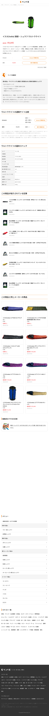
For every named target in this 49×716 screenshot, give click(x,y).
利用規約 (34, 698)
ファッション (16, 685)
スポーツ (3, 680)
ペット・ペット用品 (37, 682)
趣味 (22, 685)
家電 (2, 677)
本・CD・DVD (29, 682)
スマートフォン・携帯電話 (29, 677)
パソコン (18, 680)
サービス (34, 685)
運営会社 (10, 698)
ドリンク (6, 677)
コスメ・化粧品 (27, 685)
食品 (24, 682)
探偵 (26, 688)
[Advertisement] (24, 498)
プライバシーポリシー (26, 698)
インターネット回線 (5, 688)
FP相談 (37, 688)
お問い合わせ (16, 698)
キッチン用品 (34, 680)
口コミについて (40, 698)
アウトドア (40, 680)
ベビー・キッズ (4, 685)
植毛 (2, 691)
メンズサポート (31, 688)
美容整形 (22, 688)
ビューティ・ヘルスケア (41, 677)
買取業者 (42, 688)
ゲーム (10, 685)
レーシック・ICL (15, 688)
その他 (2, 682)
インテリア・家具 (26, 680)
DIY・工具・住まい (9, 682)
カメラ (20, 677)
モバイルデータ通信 (10, 680)
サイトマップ (4, 698)
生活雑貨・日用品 (13, 677)
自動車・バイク (18, 682)
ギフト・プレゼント (41, 685)
